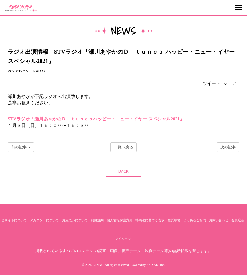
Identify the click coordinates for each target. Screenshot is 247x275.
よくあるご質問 (194, 220)
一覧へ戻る (123, 147)
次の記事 (228, 147)
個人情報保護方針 (120, 220)
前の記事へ (21, 147)
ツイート (212, 83)
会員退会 (237, 220)
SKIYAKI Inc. (156, 265)
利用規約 (97, 220)
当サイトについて (14, 220)
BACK (123, 171)
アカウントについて (44, 220)
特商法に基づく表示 (149, 220)
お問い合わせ (218, 220)
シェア (230, 83)
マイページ (123, 239)
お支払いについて (75, 220)
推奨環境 (174, 220)
